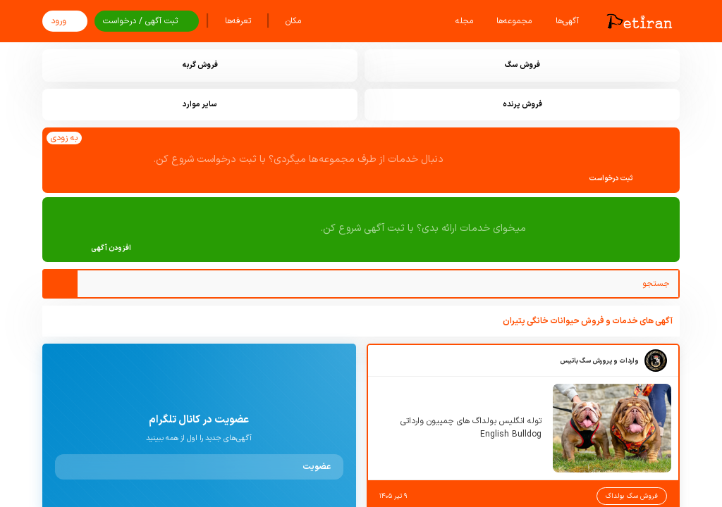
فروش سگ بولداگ (632, 496)
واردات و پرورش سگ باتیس (599, 361)
